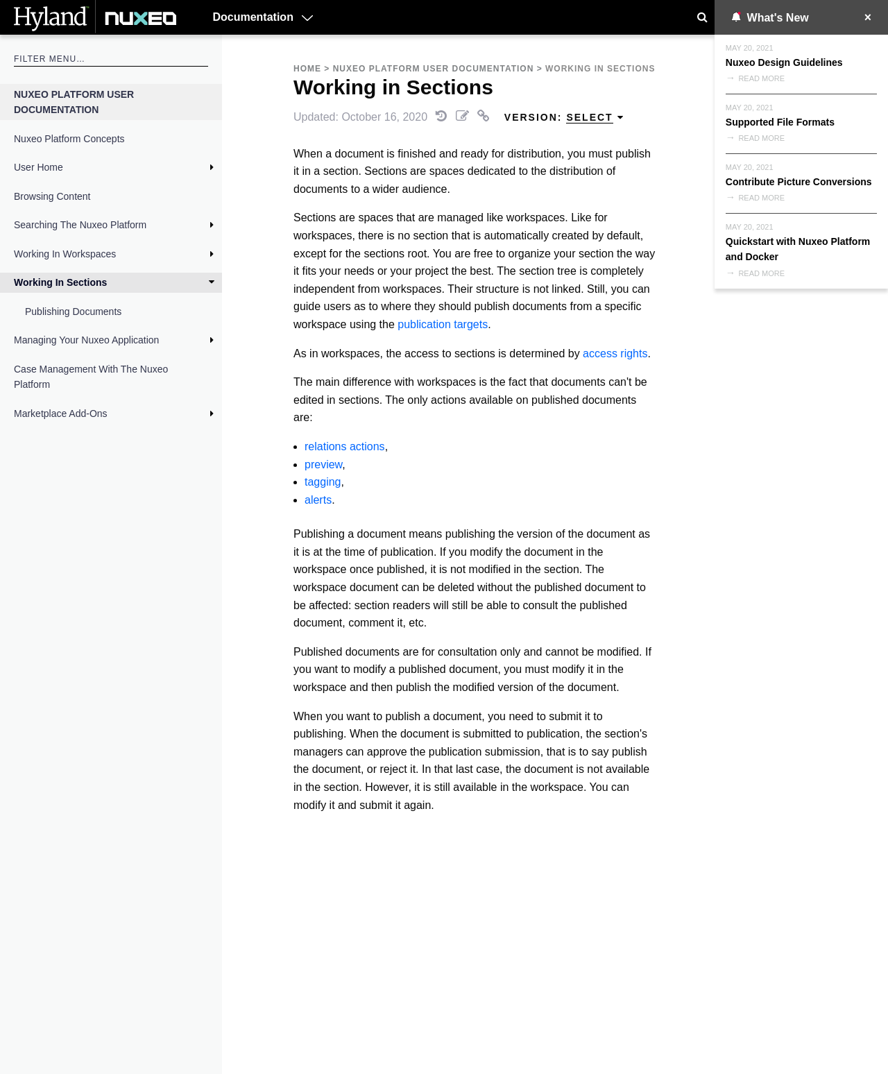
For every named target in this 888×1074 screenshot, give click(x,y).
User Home (38, 167)
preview (323, 464)
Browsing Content (52, 196)
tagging (323, 482)
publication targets (443, 324)
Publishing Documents (73, 311)
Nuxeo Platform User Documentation (74, 102)
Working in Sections (60, 282)
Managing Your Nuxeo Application (86, 340)
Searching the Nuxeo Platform (80, 224)
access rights (615, 353)
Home (307, 69)
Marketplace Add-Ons (61, 413)
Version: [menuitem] (564, 117)
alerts (318, 500)
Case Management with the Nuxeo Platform (91, 377)
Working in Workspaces (65, 253)
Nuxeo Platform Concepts (69, 138)
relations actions (345, 446)
